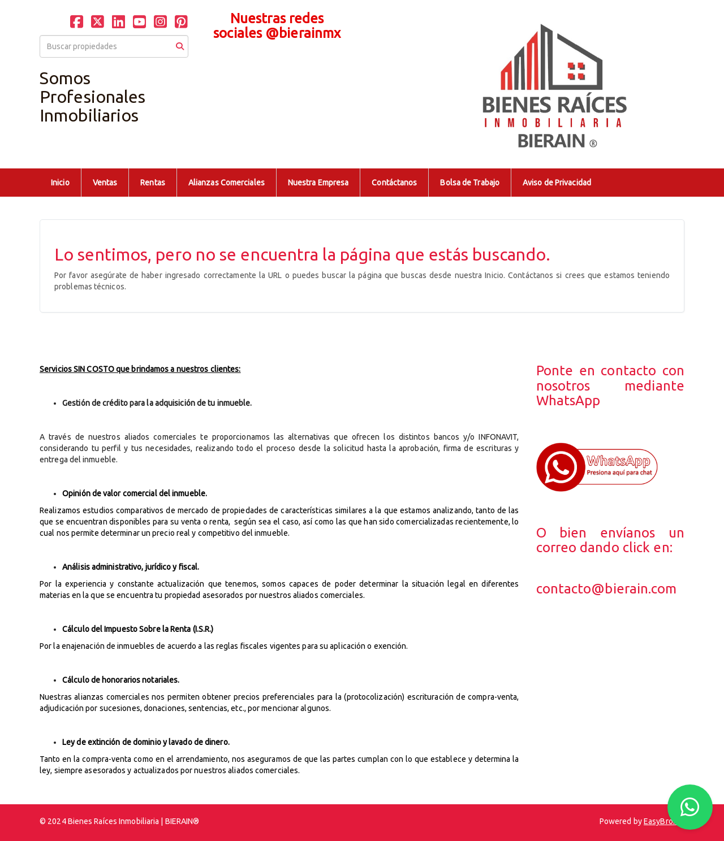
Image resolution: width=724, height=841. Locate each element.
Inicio (60, 182)
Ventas (105, 182)
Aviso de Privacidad (557, 182)
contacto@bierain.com (606, 588)
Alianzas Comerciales (226, 182)
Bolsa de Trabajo (469, 182)
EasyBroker (664, 821)
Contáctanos (394, 182)
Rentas (152, 182)
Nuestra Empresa (318, 182)
